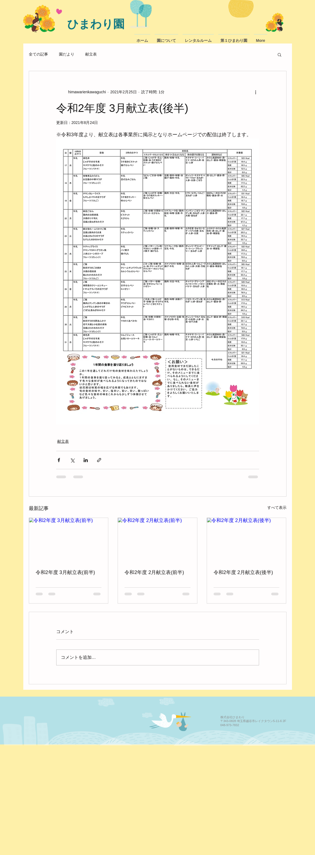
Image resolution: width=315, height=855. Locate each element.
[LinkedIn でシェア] (85, 460)
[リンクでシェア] (99, 460)
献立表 (91, 54)
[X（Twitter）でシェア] (72, 460)
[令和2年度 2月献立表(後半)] (246, 540)
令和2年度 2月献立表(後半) (243, 572)
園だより (66, 54)
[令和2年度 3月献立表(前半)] (68, 540)
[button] (279, 54)
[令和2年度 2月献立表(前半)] (157, 540)
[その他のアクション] (255, 92)
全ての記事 (38, 54)
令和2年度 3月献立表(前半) (65, 572)
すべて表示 (276, 507)
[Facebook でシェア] (58, 460)
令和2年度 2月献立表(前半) (154, 572)
